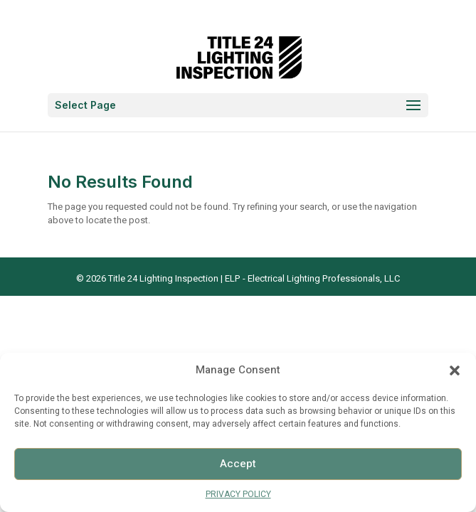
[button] (455, 370)
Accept (238, 463)
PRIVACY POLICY (238, 494)
